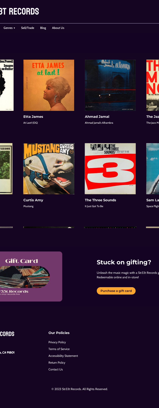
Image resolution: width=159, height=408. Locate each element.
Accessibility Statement (63, 356)
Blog (43, 28)
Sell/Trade (27, 28)
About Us (58, 28)
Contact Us (55, 369)
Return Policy (56, 362)
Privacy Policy (57, 342)
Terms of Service (59, 349)
